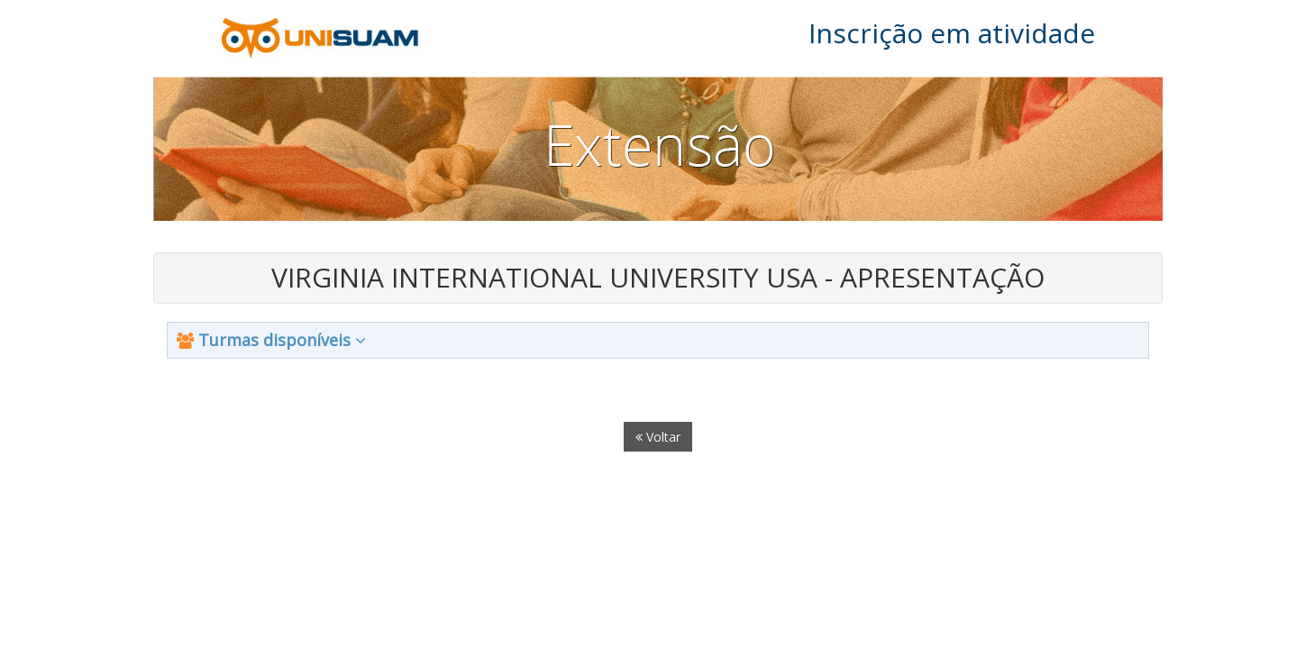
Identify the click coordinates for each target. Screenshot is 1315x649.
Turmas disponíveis (271, 340)
